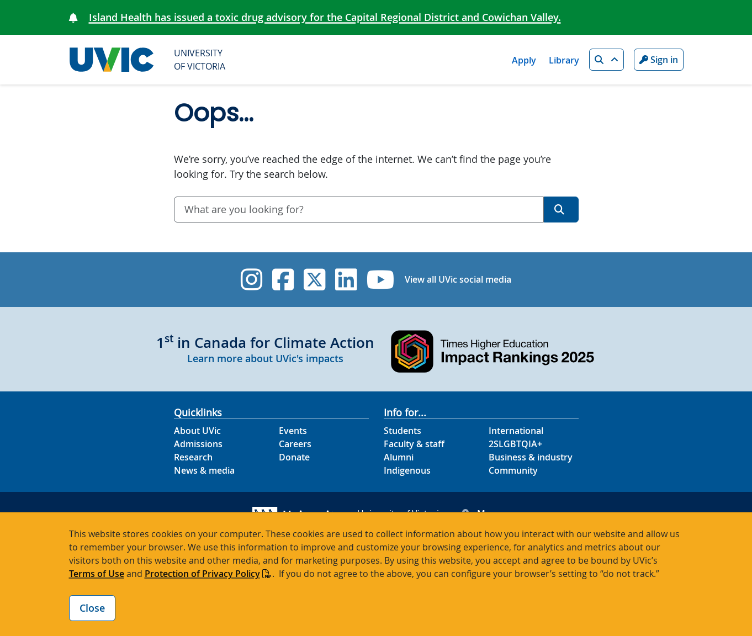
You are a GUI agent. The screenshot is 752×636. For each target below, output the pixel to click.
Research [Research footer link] (193, 457)
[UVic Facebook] (283, 279)
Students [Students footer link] (402, 431)
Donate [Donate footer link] (294, 457)
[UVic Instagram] (251, 279)
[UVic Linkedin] (346, 279)
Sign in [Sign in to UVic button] (658, 60)
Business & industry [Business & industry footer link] (531, 457)
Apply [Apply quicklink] (524, 60)
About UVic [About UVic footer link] (197, 431)
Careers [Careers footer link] (295, 444)
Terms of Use (96, 574)
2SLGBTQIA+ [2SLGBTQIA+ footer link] (515, 444)
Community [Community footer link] (513, 470)
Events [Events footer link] (293, 431)
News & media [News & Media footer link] (204, 470)
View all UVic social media (458, 279)
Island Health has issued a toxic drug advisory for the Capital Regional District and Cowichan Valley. (325, 17)
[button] (606, 60)
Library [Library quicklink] (564, 60)
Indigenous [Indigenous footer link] (407, 470)
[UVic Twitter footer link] (314, 279)
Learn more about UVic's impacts (265, 358)
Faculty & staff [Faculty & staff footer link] (414, 444)
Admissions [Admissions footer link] (198, 444)
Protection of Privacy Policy (202, 574)
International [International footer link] (516, 431)
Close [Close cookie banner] (92, 607)
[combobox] (359, 209)
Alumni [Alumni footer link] (399, 457)
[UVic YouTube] (381, 279)
